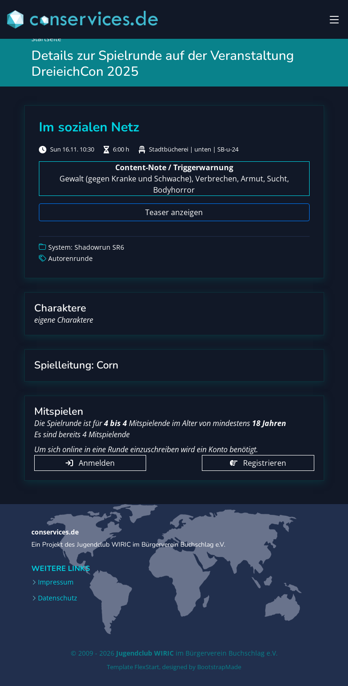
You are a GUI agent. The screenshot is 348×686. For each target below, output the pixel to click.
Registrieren (258, 463)
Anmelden (90, 463)
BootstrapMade (219, 667)
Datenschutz (57, 598)
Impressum (56, 582)
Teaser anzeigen (174, 212)
